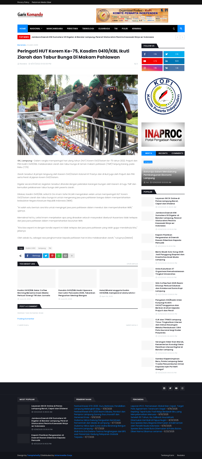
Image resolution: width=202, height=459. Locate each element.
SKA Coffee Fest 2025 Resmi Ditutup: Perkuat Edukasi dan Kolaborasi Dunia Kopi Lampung (169, 287)
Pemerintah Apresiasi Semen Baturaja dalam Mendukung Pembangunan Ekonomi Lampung (160, 173)
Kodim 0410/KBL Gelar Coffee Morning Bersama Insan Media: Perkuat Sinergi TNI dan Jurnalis (33, 293)
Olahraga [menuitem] (104, 28)
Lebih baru (24, 325)
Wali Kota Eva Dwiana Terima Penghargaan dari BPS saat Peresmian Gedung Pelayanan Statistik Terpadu (100, 434)
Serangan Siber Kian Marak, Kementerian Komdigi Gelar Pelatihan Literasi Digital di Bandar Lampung (169, 346)
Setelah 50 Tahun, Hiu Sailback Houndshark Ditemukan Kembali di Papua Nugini (152, 419)
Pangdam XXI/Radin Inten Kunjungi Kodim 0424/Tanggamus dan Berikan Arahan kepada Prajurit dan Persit (168, 305)
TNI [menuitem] (116, 28)
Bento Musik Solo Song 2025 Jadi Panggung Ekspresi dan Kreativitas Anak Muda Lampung (169, 256)
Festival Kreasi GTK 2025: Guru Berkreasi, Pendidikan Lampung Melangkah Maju (99, 407)
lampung (42, 248)
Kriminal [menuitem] (137, 28)
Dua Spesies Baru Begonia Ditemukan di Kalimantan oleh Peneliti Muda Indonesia (157, 424)
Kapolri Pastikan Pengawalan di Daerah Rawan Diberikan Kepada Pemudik (168, 239)
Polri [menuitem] (125, 28)
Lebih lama (131, 325)
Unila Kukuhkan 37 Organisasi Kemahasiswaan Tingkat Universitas (169, 271)
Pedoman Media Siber (41, 2)
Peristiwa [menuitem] (72, 28)
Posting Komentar (25, 318)
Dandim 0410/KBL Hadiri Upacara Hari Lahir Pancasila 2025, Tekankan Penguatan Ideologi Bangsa (76, 293)
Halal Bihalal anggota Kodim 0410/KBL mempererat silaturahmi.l (117, 291)
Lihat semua (132, 263)
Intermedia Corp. (64, 455)
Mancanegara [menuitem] (55, 28)
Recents (163, 153)
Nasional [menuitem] (35, 28)
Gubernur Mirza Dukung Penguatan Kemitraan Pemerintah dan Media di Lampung (97, 421)
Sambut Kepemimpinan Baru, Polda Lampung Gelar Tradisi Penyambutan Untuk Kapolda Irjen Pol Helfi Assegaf (169, 364)
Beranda (21, 45)
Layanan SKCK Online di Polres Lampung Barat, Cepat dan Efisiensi (167, 201)
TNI (50, 248)
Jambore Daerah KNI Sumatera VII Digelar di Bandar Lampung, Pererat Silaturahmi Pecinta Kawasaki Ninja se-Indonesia (92, 37)
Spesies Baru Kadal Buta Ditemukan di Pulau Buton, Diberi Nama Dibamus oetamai (156, 430)
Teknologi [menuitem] (88, 28)
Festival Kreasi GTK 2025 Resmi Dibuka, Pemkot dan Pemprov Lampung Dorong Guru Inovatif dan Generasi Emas (99, 414)
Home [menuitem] (23, 28)
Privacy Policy (23, 2)
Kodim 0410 (32, 45)
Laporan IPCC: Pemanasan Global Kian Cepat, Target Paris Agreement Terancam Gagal (157, 407)
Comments (177, 153)
